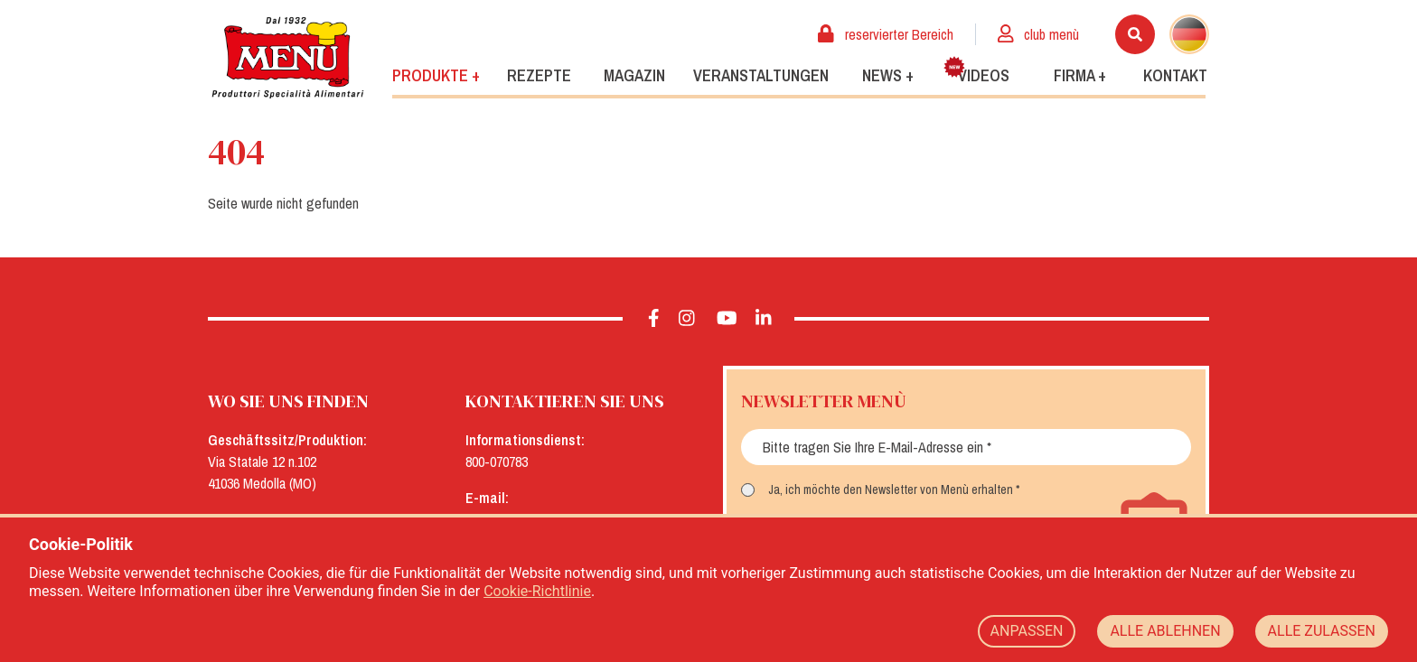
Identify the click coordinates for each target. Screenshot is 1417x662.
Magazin (634, 75)
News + (888, 75)
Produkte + (436, 75)
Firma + (1080, 75)
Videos (976, 71)
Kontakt (1175, 75)
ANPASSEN (1027, 630)
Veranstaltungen (761, 75)
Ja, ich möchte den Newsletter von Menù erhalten (890, 489)
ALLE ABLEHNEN (1165, 630)
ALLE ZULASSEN (1321, 630)
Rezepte (539, 75)
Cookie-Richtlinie (537, 591)
